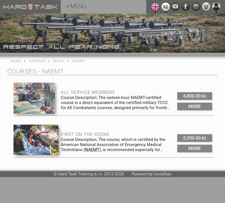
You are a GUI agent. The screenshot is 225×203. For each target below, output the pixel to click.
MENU (76, 6)
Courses (37, 61)
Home (16, 61)
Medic (59, 61)
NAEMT (78, 61)
